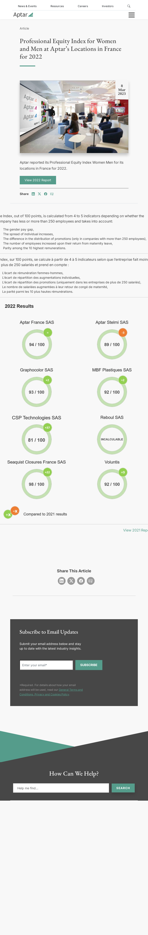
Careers (83, 6)
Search (123, 788)
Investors (107, 6)
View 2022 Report (38, 180)
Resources (57, 6)
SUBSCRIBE (88, 665)
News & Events (27, 6)
